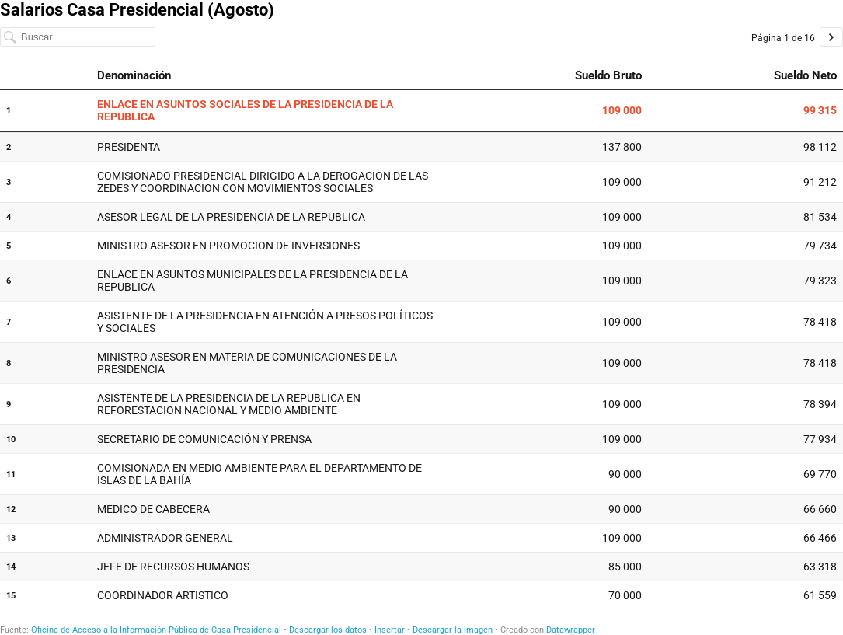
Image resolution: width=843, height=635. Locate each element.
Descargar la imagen (453, 630)
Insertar (389, 630)
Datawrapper (570, 630)
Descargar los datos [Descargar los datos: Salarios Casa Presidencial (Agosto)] (328, 630)
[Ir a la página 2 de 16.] (831, 37)
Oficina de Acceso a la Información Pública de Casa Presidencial (156, 630)
